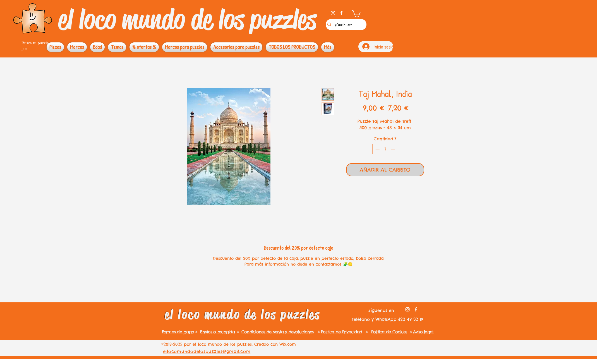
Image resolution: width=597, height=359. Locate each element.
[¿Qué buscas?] (345, 24)
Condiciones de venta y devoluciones (277, 331)
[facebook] (341, 13)
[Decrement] (377, 149)
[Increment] (393, 149)
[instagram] (333, 13)
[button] (356, 13)
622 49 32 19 (410, 319)
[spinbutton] (385, 149)
